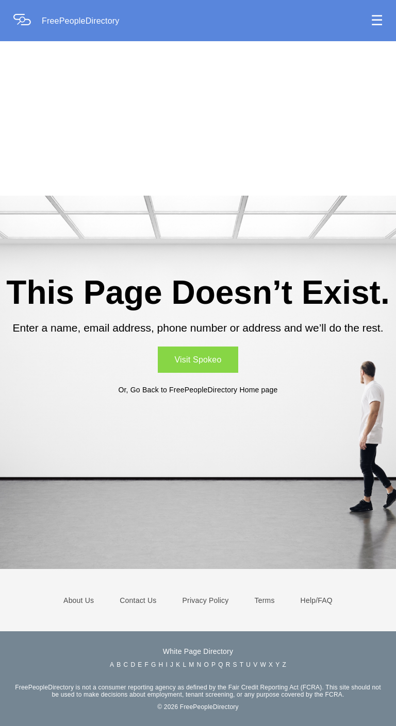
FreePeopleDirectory (81, 20)
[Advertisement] (198, 118)
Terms (264, 600)
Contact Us (138, 600)
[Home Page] (27, 20)
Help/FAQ (317, 600)
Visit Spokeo (197, 359)
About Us (78, 600)
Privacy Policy (206, 600)
